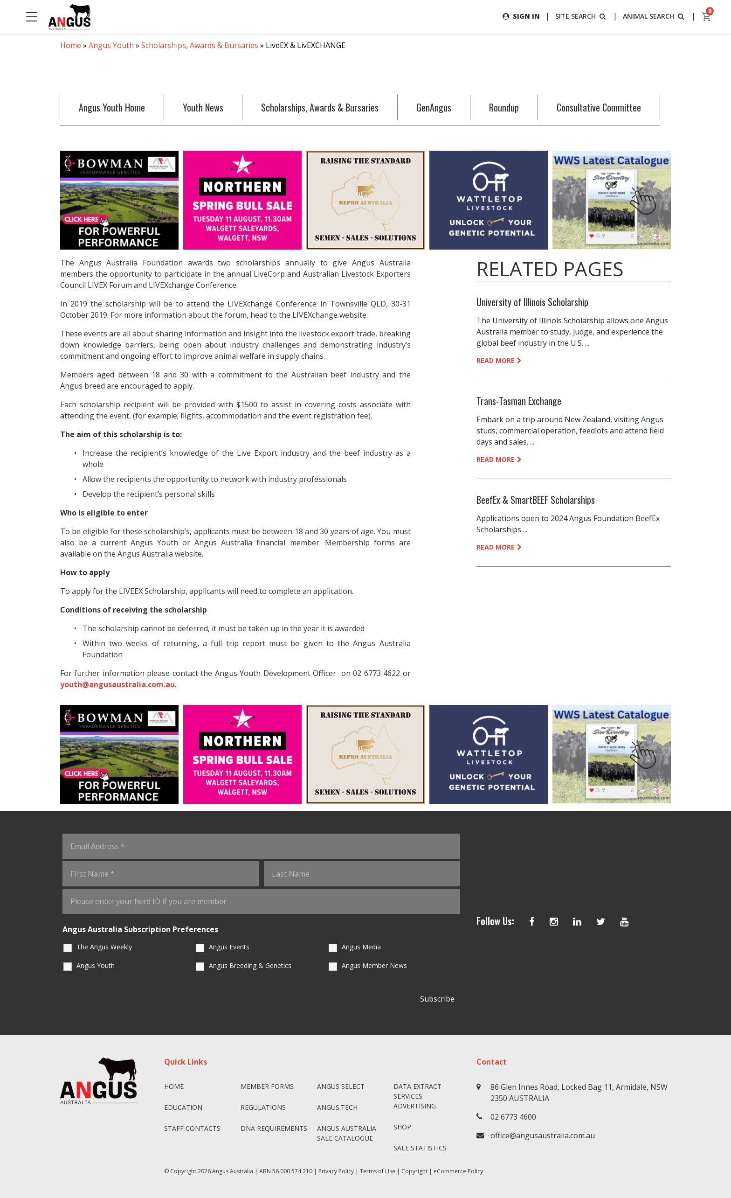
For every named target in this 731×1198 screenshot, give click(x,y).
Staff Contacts (192, 1128)
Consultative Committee (599, 107)
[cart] (706, 17)
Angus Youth (111, 45)
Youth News (203, 107)
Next (680, 200)
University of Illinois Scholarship (532, 302)
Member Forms (267, 1086)
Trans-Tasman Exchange (518, 401)
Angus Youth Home (112, 107)
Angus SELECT (341, 1086)
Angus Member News (374, 965)
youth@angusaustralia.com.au (117, 684)
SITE (581, 16)
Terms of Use (377, 1171)
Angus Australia (232, 1171)
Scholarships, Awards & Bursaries (199, 45)
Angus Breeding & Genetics (250, 965)
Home (70, 45)
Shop (402, 1126)
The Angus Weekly (104, 946)
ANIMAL (654, 16)
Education (183, 1107)
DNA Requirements (274, 1128)
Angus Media (361, 946)
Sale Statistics (420, 1147)
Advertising (414, 1105)
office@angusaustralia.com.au (542, 1135)
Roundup (504, 107)
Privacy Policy (336, 1171)
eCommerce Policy (458, 1171)
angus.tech (337, 1107)
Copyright (414, 1171)
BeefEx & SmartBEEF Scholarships (535, 500)
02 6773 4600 (513, 1117)
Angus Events (229, 946)
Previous (50, 200)
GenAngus (433, 107)
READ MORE (499, 360)
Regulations (263, 1107)
